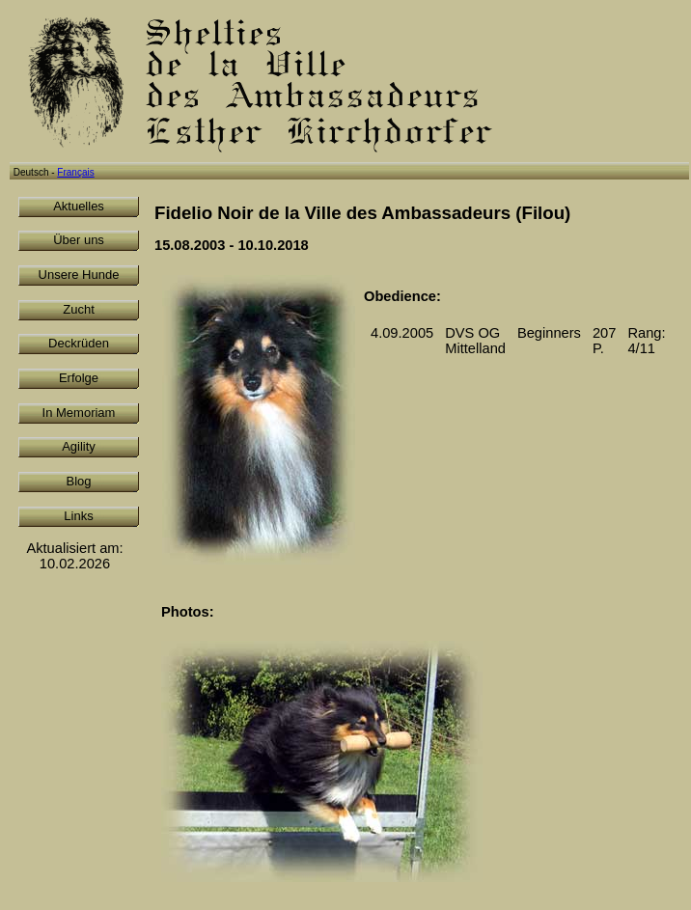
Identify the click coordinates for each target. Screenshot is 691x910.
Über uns (78, 240)
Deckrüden (78, 343)
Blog (78, 481)
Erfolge (78, 378)
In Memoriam (79, 412)
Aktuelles (78, 206)
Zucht (79, 309)
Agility (79, 446)
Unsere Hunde (79, 274)
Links (78, 516)
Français (75, 172)
